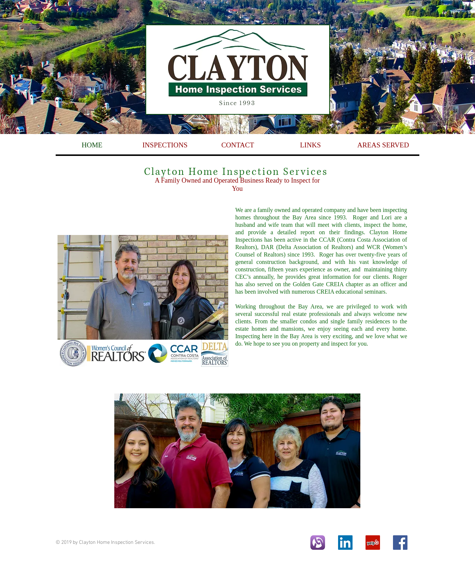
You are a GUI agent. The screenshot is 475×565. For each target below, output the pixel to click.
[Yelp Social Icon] (373, 542)
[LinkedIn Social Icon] (345, 542)
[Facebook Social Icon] (400, 542)
